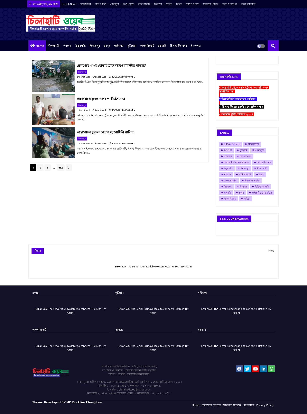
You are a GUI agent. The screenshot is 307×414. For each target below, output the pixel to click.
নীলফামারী (54, 46)
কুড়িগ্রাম (131, 46)
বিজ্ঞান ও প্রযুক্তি (252, 180)
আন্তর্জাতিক (86, 4)
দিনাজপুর (94, 46)
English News (69, 4)
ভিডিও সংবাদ (192, 4)
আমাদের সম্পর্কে (232, 405)
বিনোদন (158, 4)
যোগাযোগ (248, 405)
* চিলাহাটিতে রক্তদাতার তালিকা (238, 99)
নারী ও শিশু (101, 4)
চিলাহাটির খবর (178, 46)
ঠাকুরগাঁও (80, 46)
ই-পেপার (196, 46)
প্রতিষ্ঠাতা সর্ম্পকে (211, 405)
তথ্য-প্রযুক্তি (128, 4)
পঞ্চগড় (67, 46)
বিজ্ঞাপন (228, 186)
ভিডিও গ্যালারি (262, 186)
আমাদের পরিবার (211, 4)
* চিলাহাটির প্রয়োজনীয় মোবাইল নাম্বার (241, 107)
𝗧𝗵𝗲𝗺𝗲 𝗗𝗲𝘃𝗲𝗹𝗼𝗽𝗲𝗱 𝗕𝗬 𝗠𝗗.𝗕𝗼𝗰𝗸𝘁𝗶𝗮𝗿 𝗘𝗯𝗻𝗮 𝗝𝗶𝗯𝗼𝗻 (67, 402)
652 (61, 167)
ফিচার (179, 4)
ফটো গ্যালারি (144, 4)
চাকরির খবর (245, 156)
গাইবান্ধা (118, 46)
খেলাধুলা (114, 4)
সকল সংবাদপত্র (229, 4)
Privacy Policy (265, 405)
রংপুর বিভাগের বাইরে (262, 192)
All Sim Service (232, 144)
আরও (271, 250)
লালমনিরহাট (147, 46)
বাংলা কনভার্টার (248, 4)
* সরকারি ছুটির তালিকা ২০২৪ (236, 114)
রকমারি (162, 46)
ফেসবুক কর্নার (230, 180)
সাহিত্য (169, 4)
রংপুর (107, 46)
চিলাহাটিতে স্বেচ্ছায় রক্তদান (236, 162)
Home (40, 46)
